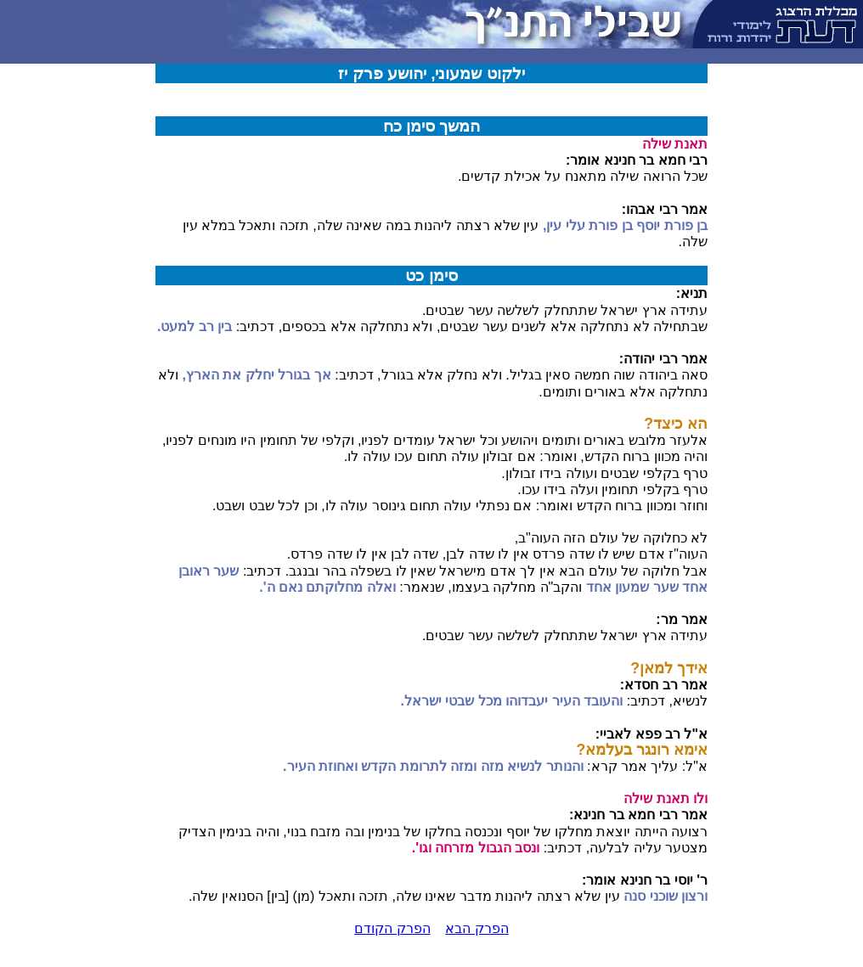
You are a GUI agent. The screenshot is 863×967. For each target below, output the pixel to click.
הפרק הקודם (392, 928)
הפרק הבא (476, 928)
